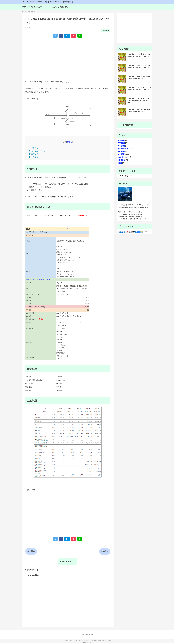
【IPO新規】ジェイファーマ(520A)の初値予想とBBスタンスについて (139, 100)
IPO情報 (121, 151)
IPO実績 (121, 146)
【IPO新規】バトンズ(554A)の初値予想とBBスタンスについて (139, 67)
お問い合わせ (68, 2)
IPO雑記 (121, 143)
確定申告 (121, 160)
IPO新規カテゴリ (67, 562)
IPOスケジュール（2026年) (32, 2)
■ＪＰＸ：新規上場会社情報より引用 (38, 280)
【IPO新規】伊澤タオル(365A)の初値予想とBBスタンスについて (139, 111)
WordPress (122, 157)
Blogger (121, 140)
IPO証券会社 (123, 148)
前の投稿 (104, 551)
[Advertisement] (67, 55)
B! (67, 36)
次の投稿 (31, 551)
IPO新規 (106, 31)
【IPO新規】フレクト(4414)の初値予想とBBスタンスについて (139, 89)
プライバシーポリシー (52, 2)
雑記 (120, 163)
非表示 (69, 142)
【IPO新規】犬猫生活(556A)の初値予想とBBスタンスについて (139, 56)
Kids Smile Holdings (63, 229)
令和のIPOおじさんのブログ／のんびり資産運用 (45, 6)
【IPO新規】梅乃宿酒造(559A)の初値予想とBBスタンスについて (139, 78)
